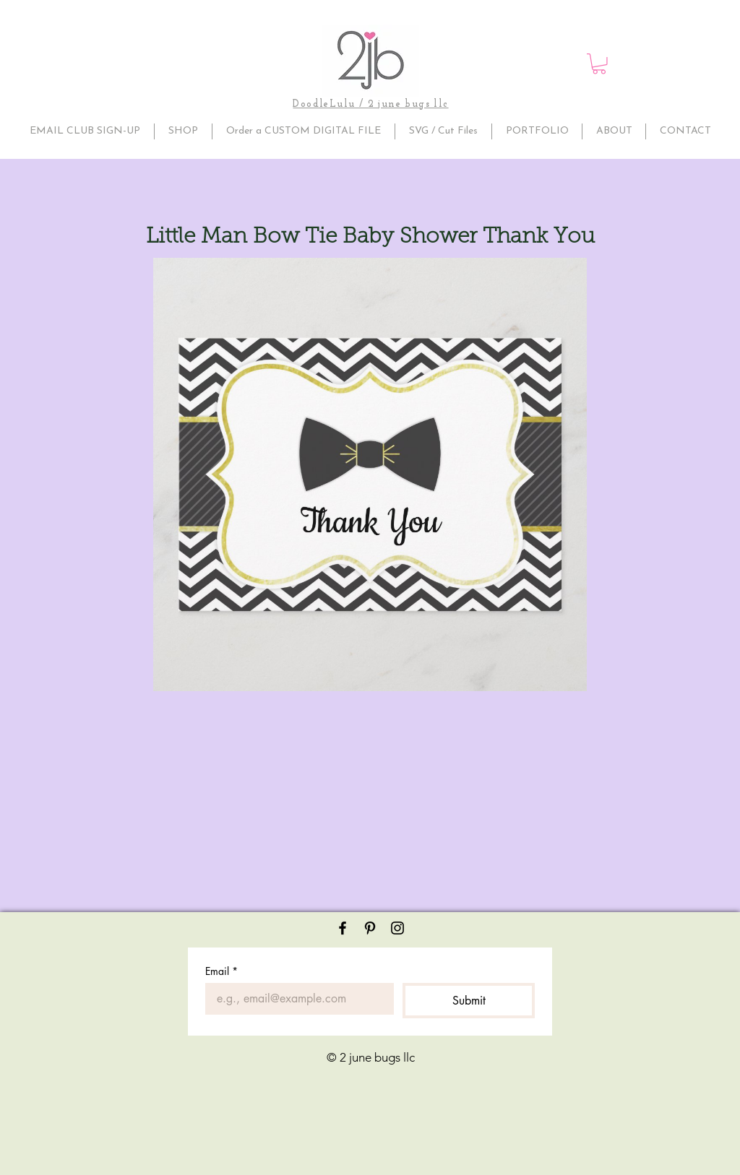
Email (221, 971)
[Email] (295, 999)
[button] (599, 63)
